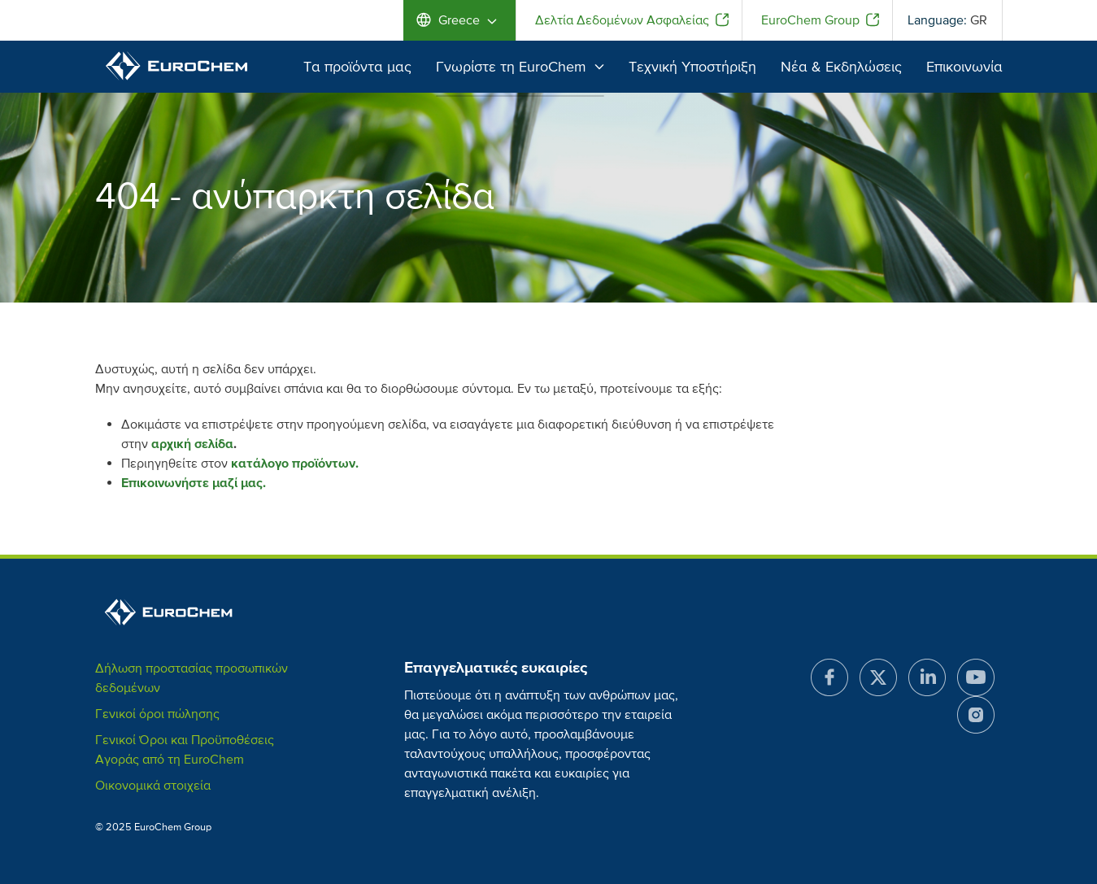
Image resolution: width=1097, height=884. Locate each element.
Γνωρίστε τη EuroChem (520, 67)
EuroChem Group (810, 20)
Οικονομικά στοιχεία (153, 785)
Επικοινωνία (964, 67)
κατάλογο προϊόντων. (295, 463)
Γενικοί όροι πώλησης (157, 714)
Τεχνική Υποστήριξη (692, 67)
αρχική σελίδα (192, 444)
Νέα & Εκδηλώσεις (841, 67)
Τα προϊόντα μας (357, 67)
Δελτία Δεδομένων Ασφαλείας (622, 20)
